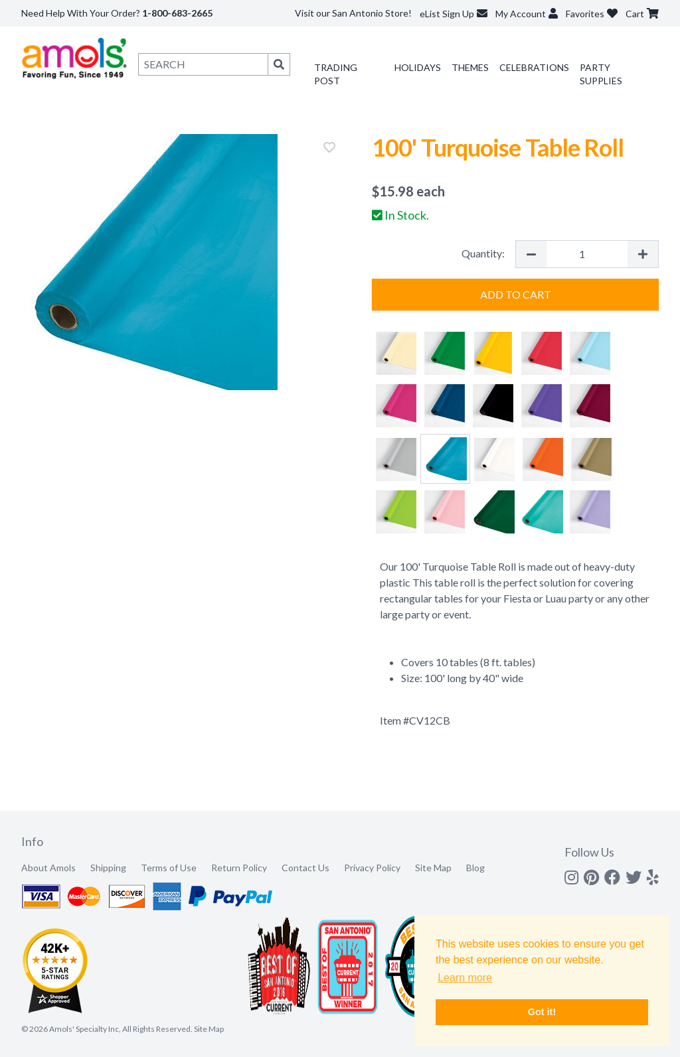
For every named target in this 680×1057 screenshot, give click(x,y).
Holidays (417, 67)
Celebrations (534, 67)
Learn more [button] (465, 977)
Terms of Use (169, 867)
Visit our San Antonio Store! (353, 13)
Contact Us (305, 867)
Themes (470, 67)
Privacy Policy (372, 867)
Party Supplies (601, 74)
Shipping (108, 867)
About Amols (48, 867)
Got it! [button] (542, 1012)
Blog (475, 867)
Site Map (433, 867)
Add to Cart (515, 294)
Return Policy (239, 867)
